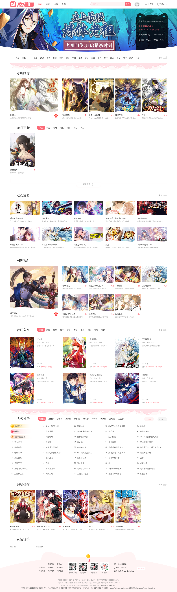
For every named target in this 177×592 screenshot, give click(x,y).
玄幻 (48, 58)
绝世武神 (14, 170)
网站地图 (42, 571)
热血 (36, 58)
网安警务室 (25, 588)
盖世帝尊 (112, 442)
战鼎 (107, 245)
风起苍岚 (18, 426)
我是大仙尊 (81, 458)
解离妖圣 (143, 463)
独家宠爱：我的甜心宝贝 (116, 218)
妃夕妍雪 (112, 437)
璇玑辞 (142, 426)
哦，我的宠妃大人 (84, 453)
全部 (163, 58)
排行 (56, 4)
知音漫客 (40, 546)
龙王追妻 (142, 21)
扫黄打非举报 (66, 588)
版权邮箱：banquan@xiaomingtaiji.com (142, 588)
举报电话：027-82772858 (92, 588)
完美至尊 (66, 115)
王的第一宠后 (82, 474)
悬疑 (118, 58)
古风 (93, 58)
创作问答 (51, 564)
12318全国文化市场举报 (38, 588)
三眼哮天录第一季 (49, 245)
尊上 (110, 463)
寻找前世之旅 (19, 437)
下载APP (162, 4)
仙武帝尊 (45, 218)
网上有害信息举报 (53, 588)
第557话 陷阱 (98, 402)
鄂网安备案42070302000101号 (108, 580)
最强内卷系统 (145, 453)
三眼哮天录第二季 (144, 245)
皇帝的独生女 (114, 458)
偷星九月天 (50, 469)
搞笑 (80, 58)
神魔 (55, 58)
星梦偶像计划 (82, 437)
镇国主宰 (92, 314)
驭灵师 (48, 442)
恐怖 (137, 58)
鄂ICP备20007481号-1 (66, 580)
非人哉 (80, 442)
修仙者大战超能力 (84, 431)
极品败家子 (144, 431)
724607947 (123, 568)
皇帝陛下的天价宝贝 (147, 40)
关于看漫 (42, 568)
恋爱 (42, 58)
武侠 (125, 58)
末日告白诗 (142, 218)
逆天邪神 (93, 339)
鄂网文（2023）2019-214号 (85, 580)
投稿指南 (60, 568)
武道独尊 (49, 437)
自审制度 (112, 585)
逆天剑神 (14, 313)
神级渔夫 (66, 286)
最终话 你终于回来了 (153, 402)
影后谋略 (77, 218)
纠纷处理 (104, 585)
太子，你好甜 (94, 115)
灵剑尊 (145, 375)
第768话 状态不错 (47, 402)
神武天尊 (119, 115)
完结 (17, 58)
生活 (99, 58)
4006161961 (122, 564)
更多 (163, 195)
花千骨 (111, 431)
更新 (48, 4)
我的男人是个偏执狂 (116, 426)
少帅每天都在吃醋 (53, 453)
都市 (61, 58)
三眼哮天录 (146, 286)
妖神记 (39, 339)
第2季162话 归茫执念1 (154, 367)
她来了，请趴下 (83, 469)
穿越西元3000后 (21, 469)
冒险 (87, 58)
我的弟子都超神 (114, 469)
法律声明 (51, 568)
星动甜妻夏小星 (16, 245)
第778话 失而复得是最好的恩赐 (104, 367)
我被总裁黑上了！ (96, 286)
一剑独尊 (119, 286)
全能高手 (143, 474)
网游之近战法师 (95, 375)
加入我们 (51, 571)
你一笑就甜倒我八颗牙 (148, 35)
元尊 (47, 463)
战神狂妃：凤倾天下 (116, 453)
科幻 (131, 58)
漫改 (100, 378)
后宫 (95, 342)
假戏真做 (119, 314)
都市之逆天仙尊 (68, 314)
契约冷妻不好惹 (146, 442)
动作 (112, 58)
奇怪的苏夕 (81, 447)
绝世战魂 (40, 375)
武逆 (142, 458)
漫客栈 (13, 546)
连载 (24, 58)
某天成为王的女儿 (53, 447)
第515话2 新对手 (47, 367)
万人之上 (145, 115)
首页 (40, 4)
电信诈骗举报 (76, 588)
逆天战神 (66, 526)
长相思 (13, 115)
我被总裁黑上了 (80, 245)
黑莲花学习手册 (114, 474)
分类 (64, 4)
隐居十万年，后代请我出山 (151, 447)
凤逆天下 (18, 463)
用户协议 (60, 571)
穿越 (74, 58)
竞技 (106, 58)
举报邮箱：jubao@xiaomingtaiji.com (115, 588)
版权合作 (60, 564)
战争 (95, 378)
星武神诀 (80, 426)
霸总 (67, 58)
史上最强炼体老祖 (146, 26)
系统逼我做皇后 (16, 218)
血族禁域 (49, 431)
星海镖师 (18, 458)
